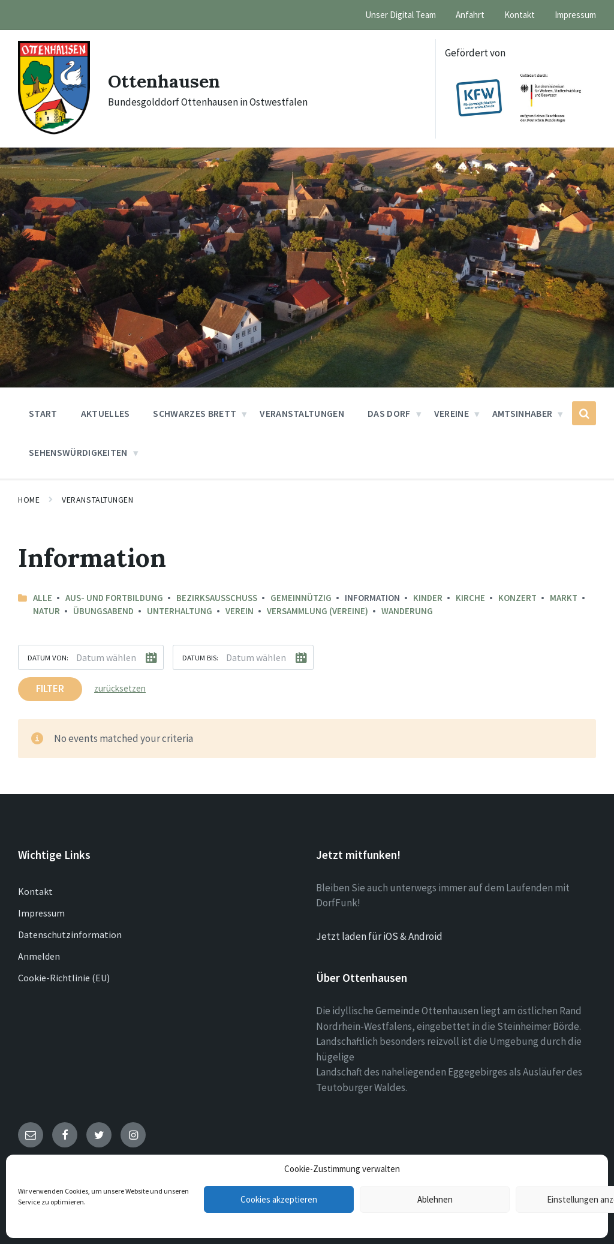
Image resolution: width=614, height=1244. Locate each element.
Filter (50, 688)
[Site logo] (54, 130)
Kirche (470, 597)
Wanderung (407, 611)
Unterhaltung (179, 611)
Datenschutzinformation (70, 934)
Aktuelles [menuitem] (105, 413)
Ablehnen (435, 1199)
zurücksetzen (120, 688)
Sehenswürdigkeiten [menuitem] (78, 452)
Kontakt (35, 891)
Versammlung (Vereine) (317, 611)
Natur (46, 611)
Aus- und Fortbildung (114, 597)
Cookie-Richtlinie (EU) (64, 978)
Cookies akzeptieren (278, 1199)
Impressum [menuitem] (575, 14)
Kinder (428, 597)
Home (29, 499)
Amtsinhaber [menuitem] (522, 413)
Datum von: (48, 657)
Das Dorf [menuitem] (389, 413)
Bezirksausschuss (216, 597)
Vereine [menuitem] (451, 413)
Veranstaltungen (97, 499)
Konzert (517, 597)
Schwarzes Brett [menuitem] (194, 413)
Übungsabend (103, 611)
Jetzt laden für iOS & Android (379, 936)
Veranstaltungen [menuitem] (302, 413)
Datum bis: (200, 657)
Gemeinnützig (301, 597)
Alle (42, 597)
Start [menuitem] (43, 413)
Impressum (41, 913)
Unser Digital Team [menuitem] (400, 14)
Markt (563, 597)
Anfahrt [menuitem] (470, 14)
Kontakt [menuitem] (519, 14)
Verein (239, 611)
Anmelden (39, 956)
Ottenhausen (164, 81)
